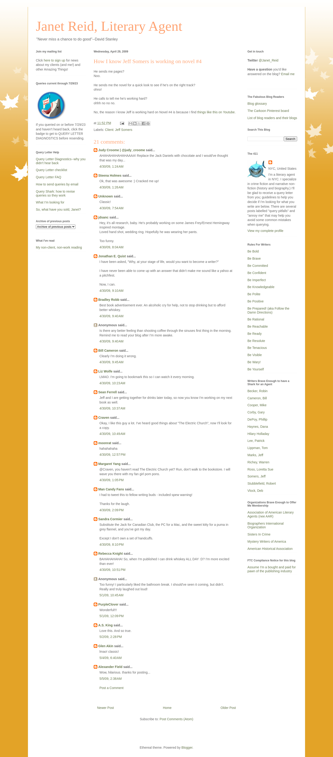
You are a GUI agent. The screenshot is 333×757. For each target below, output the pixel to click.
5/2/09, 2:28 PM (110, 637)
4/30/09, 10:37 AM (112, 408)
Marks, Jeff (255, 455)
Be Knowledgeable (260, 287)
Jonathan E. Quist (112, 256)
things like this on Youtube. (216, 112)
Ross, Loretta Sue (260, 469)
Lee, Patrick (256, 441)
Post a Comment (111, 688)
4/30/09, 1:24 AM (111, 166)
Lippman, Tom (257, 448)
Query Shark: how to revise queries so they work (55, 193)
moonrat (104, 443)
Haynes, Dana (257, 426)
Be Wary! (254, 362)
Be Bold (253, 251)
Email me (288, 74)
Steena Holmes (109, 175)
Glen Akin (105, 646)
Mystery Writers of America (266, 541)
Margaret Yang (109, 464)
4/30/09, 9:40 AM (111, 316)
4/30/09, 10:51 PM (112, 570)
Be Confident (256, 273)
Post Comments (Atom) (176, 719)
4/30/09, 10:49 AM (112, 434)
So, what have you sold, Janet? (58, 209)
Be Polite (253, 294)
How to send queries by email (57, 184)
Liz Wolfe (105, 371)
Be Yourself (255, 369)
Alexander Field (110, 667)
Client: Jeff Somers (118, 130)
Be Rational (255, 319)
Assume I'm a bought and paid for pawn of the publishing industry (271, 569)
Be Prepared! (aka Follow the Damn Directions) (268, 310)
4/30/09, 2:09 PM (111, 510)
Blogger (187, 747)
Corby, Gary (256, 412)
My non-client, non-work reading (59, 247)
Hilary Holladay (258, 434)
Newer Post (105, 708)
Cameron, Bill (257, 398)
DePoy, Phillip (257, 419)
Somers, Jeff (256, 476)
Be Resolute (256, 341)
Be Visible (254, 355)
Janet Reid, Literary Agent (109, 26)
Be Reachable (257, 326)
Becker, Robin (257, 391)
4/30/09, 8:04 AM (111, 247)
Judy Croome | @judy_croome (121, 150)
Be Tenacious (257, 348)
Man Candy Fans (111, 489)
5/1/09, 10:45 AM (111, 595)
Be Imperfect (256, 280)
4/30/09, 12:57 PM (112, 454)
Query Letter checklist (51, 170)
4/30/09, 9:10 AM (111, 290)
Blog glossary (257, 103)
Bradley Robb (108, 300)
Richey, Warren (258, 462)
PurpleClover (108, 604)
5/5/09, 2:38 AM (110, 678)
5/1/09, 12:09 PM (111, 616)
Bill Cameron (108, 350)
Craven (103, 417)
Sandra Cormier (110, 519)
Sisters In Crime (259, 534)
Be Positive (255, 301)
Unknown (105, 196)
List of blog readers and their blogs (272, 118)
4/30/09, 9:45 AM (111, 362)
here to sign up (55, 60)
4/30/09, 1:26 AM (111, 187)
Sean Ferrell (107, 392)
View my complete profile (265, 231)
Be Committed (257, 266)
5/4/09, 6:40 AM (110, 658)
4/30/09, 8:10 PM (111, 544)
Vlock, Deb (255, 490)
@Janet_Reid (268, 60)
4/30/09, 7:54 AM (111, 208)
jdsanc (103, 217)
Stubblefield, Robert (261, 483)
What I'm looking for (50, 202)
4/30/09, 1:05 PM (111, 480)
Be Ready (254, 333)
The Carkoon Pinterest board (268, 111)
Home (167, 708)
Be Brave (254, 258)
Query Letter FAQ (48, 177)
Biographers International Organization (265, 525)
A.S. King (105, 625)
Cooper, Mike (256, 405)
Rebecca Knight (110, 553)
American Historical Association (270, 549)
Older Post (228, 708)
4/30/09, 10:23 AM (112, 383)
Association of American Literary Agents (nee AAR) (270, 514)
